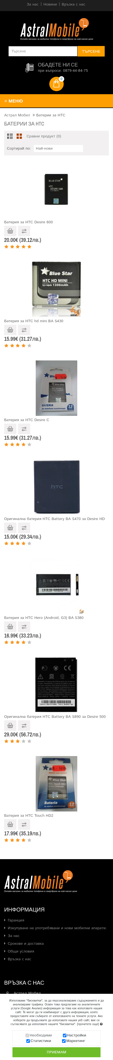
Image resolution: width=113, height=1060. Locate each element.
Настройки (76, 1036)
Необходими (41, 1036)
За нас (14, 936)
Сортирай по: (19, 148)
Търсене (91, 51)
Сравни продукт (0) (44, 136)
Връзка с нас (19, 959)
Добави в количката (10, 231)
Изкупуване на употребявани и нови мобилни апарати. (57, 928)
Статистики (40, 1041)
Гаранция (16, 920)
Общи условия (21, 951)
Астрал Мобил (17, 115)
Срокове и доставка (26, 943)
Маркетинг (75, 1041)
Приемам (56, 1053)
